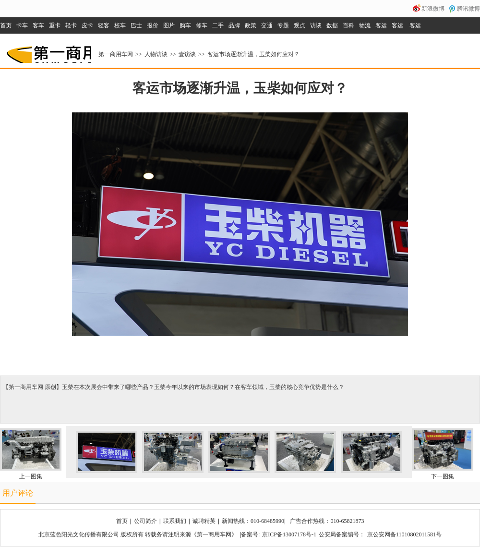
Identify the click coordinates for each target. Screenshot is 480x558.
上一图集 (30, 476)
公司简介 (145, 521)
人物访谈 (156, 54)
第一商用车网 (48, 51)
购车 (185, 25)
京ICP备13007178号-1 (289, 534)
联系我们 (174, 521)
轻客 (103, 25)
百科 (348, 25)
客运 (381, 25)
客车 (38, 25)
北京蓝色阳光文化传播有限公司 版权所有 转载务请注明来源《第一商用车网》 (137, 534)
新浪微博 (432, 8)
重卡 (54, 25)
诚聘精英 (204, 521)
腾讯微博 (468, 8)
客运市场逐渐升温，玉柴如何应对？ (253, 54)
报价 (152, 25)
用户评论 (17, 493)
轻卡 (71, 25)
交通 (267, 25)
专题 (283, 25)
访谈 (316, 25)
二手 (218, 25)
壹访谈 (187, 54)
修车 (201, 25)
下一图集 (442, 476)
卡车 (22, 25)
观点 (299, 25)
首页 (6, 25)
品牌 (234, 25)
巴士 (136, 25)
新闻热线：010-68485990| (253, 521)
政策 (250, 25)
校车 (120, 25)
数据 (332, 25)
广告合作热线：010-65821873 (327, 521)
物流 (365, 25)
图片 (169, 25)
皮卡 (87, 25)
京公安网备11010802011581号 (404, 534)
